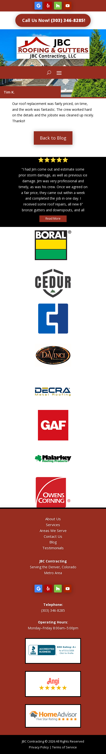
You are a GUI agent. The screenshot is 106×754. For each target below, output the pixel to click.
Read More (53, 218)
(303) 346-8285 (53, 610)
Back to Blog (53, 138)
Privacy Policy (39, 747)
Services (53, 524)
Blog (53, 542)
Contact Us (53, 536)
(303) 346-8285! (68, 20)
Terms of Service (64, 747)
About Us (53, 518)
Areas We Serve (53, 530)
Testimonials (53, 547)
